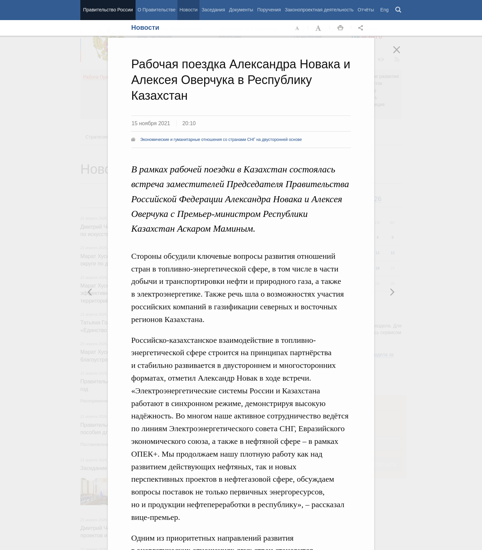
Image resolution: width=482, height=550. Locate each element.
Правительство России (108, 9)
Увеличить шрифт (319, 28)
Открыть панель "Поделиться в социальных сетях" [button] (362, 28)
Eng (384, 9)
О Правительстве (156, 9)
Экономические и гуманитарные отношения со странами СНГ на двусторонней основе (221, 139)
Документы (241, 9)
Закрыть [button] (401, 54)
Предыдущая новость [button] (392, 292)
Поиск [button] (399, 10)
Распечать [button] (340, 28)
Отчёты (365, 9)
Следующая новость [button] (90, 292)
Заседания (213, 9)
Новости (188, 9)
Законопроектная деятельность (319, 9)
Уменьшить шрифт (298, 28)
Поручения (269, 9)
